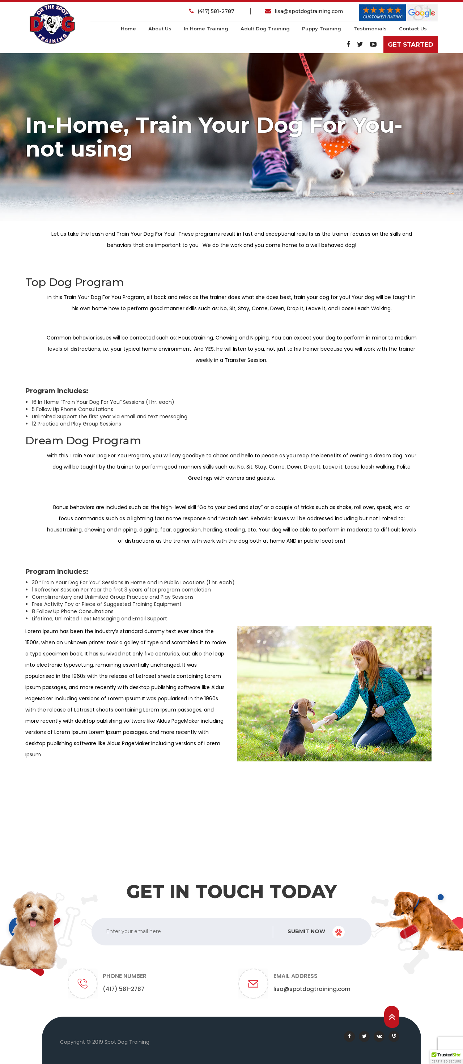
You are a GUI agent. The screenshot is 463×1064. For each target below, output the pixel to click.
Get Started (410, 44)
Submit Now (316, 932)
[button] (446, 1057)
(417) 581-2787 (212, 11)
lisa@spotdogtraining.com (304, 11)
